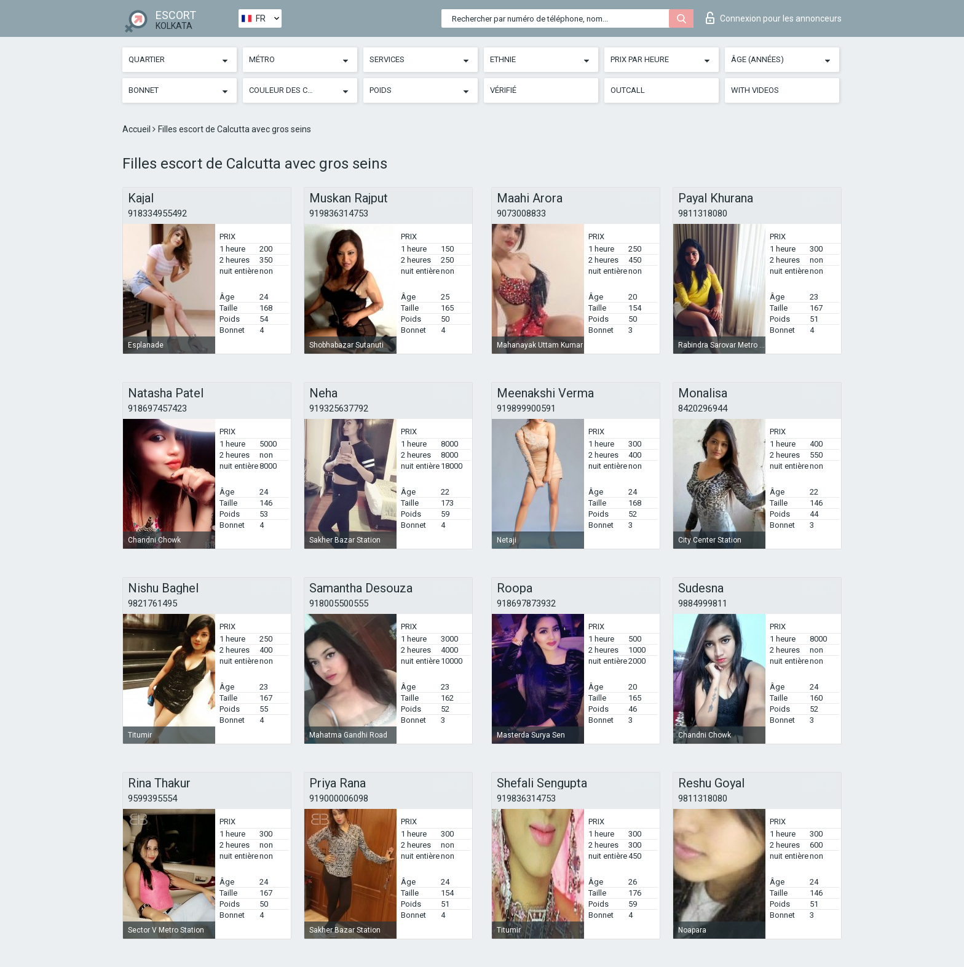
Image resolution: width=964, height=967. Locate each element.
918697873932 (526, 603)
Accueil (137, 129)
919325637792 (338, 408)
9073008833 (521, 213)
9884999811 (702, 603)
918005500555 (338, 603)
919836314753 (338, 213)
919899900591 (526, 408)
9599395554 (152, 798)
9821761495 (152, 603)
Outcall (627, 90)
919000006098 (338, 798)
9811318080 (702, 213)
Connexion (774, 18)
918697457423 (157, 408)
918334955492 (157, 213)
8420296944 (702, 408)
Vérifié (503, 90)
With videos (755, 90)
